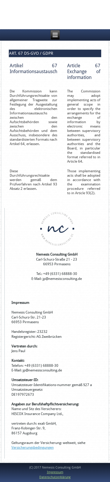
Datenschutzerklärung (55, 477)
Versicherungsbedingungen (32, 447)
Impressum (55, 472)
